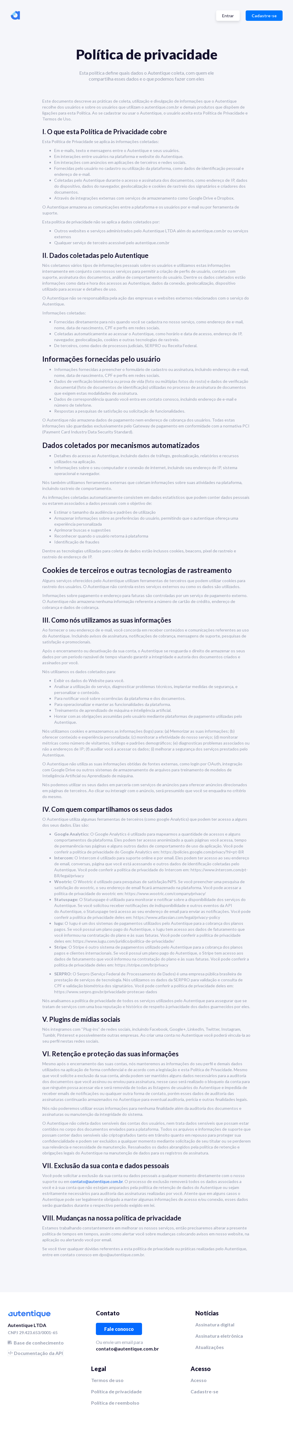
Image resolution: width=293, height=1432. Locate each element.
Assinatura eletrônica (219, 1336)
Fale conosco (119, 1329)
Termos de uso (107, 1380)
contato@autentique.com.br (96, 1181)
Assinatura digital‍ (214, 1324)
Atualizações (209, 1347)
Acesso (199, 1380)
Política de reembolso (115, 1403)
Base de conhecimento (39, 1342)
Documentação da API (38, 1353)
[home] (15, 15)
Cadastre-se (264, 15)
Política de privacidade (116, 1391)
